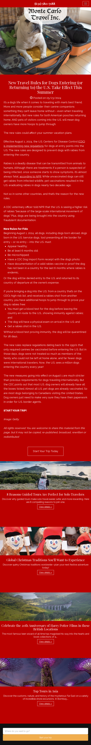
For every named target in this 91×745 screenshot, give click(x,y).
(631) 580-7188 (45, 3)
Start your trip (45, 737)
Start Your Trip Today (45, 451)
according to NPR (30, 176)
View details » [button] (45, 507)
